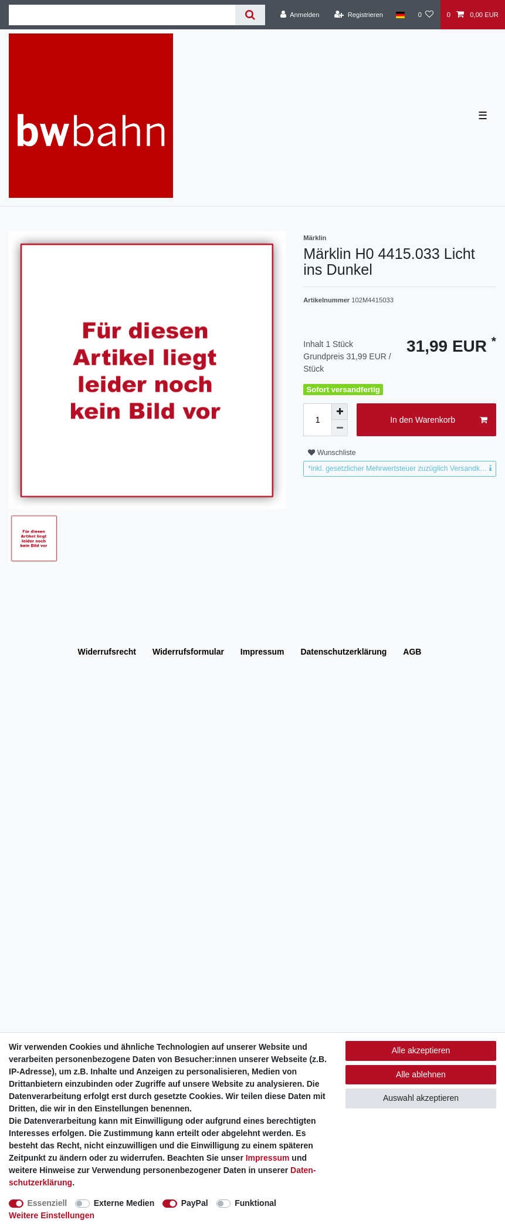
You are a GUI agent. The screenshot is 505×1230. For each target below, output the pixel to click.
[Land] (400, 14)
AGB (412, 651)
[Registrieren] (358, 14)
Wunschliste (331, 453)
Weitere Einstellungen (51, 1215)
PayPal (194, 1203)
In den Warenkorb (438, 420)
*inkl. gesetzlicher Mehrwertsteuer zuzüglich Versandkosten (402, 468)
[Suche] (250, 15)
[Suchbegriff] (122, 15)
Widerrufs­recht (107, 651)
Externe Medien (124, 1203)
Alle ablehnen (421, 1074)
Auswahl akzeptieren (421, 1098)
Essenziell (47, 1203)
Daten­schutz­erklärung (343, 651)
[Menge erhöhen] (339, 411)
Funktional (255, 1203)
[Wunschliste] (425, 14)
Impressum (262, 651)
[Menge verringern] (339, 428)
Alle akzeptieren (421, 1050)
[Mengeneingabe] (317, 419)
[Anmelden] (300, 14)
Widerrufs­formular (188, 651)
